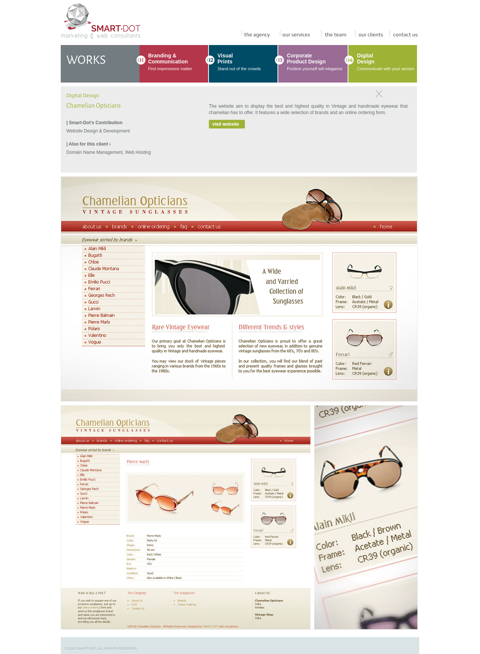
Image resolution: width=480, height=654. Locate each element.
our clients (369, 35)
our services (295, 35)
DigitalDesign (366, 59)
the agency (256, 35)
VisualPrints (225, 59)
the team (333, 35)
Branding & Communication (168, 59)
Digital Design (82, 95)
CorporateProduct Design (306, 59)
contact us (403, 35)
